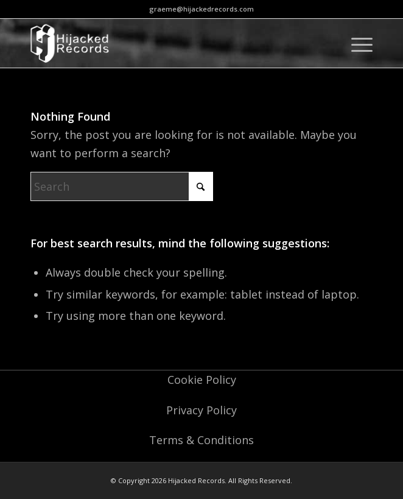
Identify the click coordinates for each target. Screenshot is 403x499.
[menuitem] (356, 43)
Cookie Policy (201, 379)
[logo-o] (167, 43)
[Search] (121, 186)
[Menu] (356, 43)
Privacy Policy (201, 410)
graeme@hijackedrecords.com (201, 8)
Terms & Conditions (201, 440)
